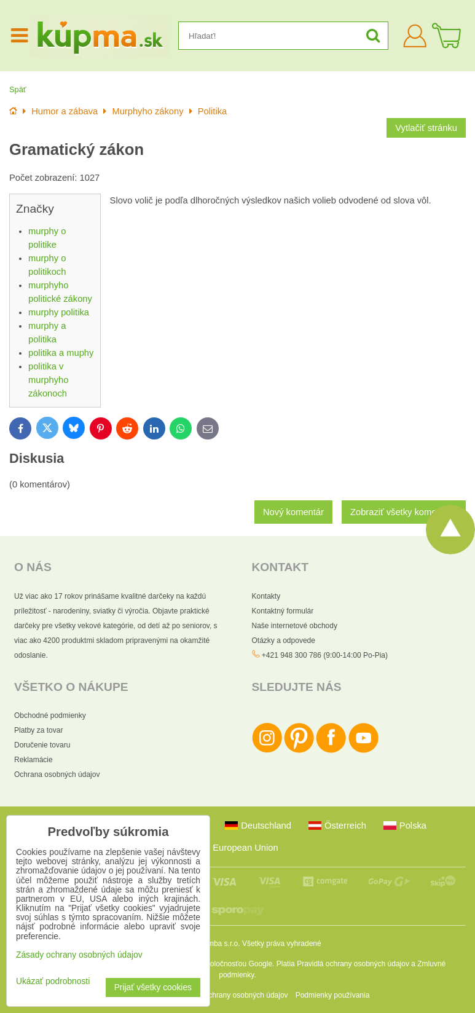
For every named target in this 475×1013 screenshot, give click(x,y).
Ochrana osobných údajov (57, 774)
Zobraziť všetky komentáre (403, 512)
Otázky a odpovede (283, 640)
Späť (17, 89)
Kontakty (266, 596)
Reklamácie (33, 759)
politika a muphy (60, 353)
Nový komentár (293, 512)
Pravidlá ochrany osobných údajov (353, 964)
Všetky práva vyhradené (281, 943)
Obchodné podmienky (50, 715)
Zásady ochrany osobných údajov (233, 995)
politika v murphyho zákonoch (48, 379)
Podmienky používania (333, 995)
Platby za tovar (38, 730)
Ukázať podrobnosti (53, 981)
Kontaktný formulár (283, 611)
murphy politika (58, 312)
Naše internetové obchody (294, 625)
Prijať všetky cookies (153, 987)
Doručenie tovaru (42, 745)
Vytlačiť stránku (426, 128)
